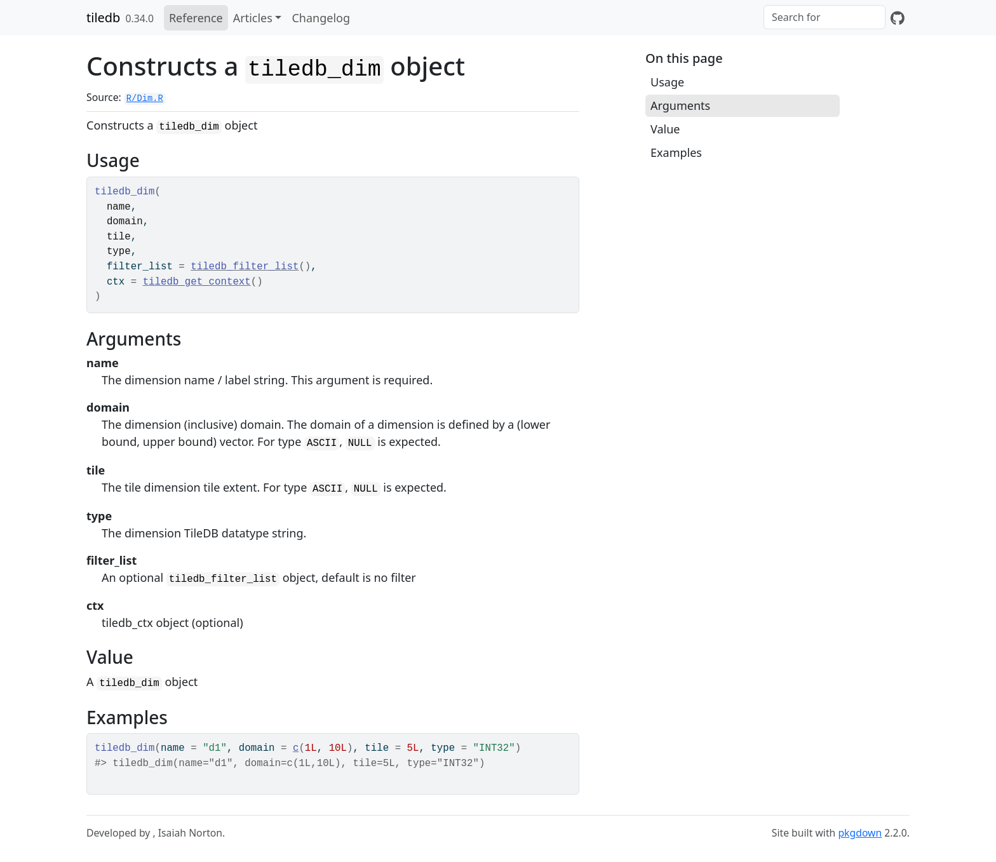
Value (665, 129)
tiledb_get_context (197, 282)
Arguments (680, 105)
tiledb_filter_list (245, 267)
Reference (196, 17)
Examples (676, 152)
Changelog (321, 17)
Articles (253, 17)
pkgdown (860, 833)
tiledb (103, 17)
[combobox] (824, 17)
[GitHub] (897, 17)
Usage (667, 82)
